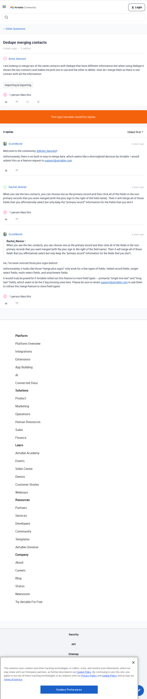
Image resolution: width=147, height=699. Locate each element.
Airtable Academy (27, 453)
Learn (19, 445)
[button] (4, 8)
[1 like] (17, 95)
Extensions (22, 359)
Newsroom (22, 594)
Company (21, 554)
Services (21, 515)
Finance (20, 438)
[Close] (133, 680)
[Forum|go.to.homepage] (23, 7)
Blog (18, 578)
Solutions (21, 390)
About (19, 562)
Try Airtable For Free (28, 602)
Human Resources (27, 422)
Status (20, 586)
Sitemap (73, 654)
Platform (21, 336)
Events (20, 461)
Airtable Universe (26, 547)
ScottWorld (15, 144)
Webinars (21, 492)
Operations (22, 414)
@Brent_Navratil (47, 151)
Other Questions (15, 29)
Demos (20, 477)
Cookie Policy (84, 689)
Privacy (73, 664)
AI (16, 375)
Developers (22, 523)
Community (23, 531)
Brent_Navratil (17, 58)
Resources (22, 500)
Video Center (24, 469)
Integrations (23, 351)
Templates (22, 539)
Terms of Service (13, 697)
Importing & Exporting (18, 85)
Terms (73, 673)
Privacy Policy (89, 693)
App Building (24, 367)
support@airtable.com (58, 160)
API (73, 644)
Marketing (22, 406)
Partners (21, 508)
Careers (20, 570)
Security (74, 634)
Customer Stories (27, 484)
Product (20, 398)
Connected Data (26, 383)
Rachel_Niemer (18, 187)
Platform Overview (27, 343)
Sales (19, 430)
